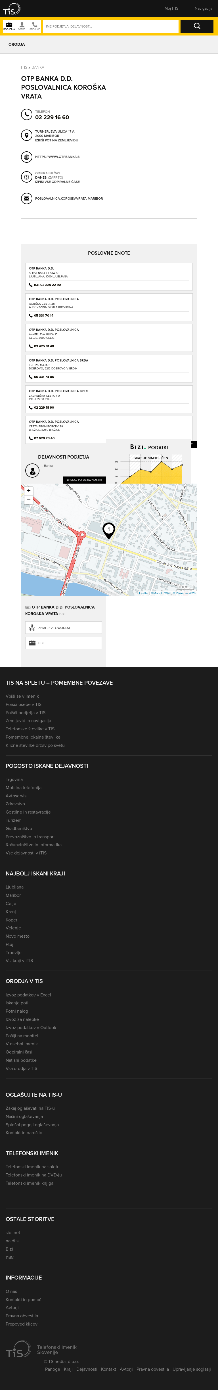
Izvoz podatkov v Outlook (31, 1027)
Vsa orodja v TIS (21, 1068)
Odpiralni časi (19, 1052)
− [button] (29, 500)
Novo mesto (18, 936)
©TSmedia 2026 (184, 593)
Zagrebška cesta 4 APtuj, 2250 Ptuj (44, 397)
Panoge (52, 1369)
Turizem (14, 820)
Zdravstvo (15, 803)
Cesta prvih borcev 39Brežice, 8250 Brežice (46, 428)
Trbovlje (14, 952)
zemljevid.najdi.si (54, 627)
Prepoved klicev (21, 1324)
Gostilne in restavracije (28, 812)
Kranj (11, 911)
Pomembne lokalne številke (33, 737)
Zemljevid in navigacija (28, 720)
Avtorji (12, 1307)
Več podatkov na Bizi (171, 547)
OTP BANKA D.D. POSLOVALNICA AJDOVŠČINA (54, 300)
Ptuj (9, 944)
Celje (11, 903)
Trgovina (14, 779)
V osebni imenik (22, 1043)
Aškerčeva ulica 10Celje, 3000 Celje (43, 336)
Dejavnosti (86, 1369)
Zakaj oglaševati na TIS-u (30, 1108)
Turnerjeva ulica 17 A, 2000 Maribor (55, 133)
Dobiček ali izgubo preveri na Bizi (135, 529)
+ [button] (29, 491)
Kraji (68, 1369)
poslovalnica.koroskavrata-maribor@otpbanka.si (81, 198)
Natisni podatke (21, 1060)
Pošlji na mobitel (22, 1035)
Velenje (13, 928)
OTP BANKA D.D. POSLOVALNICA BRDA (58, 360)
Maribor (13, 895)
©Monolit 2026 (161, 593)
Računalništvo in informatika (34, 844)
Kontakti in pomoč (23, 1299)
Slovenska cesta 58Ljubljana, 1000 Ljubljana (48, 275)
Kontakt (108, 1369)
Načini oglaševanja (24, 1116)
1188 (10, 1257)
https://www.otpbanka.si (57, 156)
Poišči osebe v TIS (23, 704)
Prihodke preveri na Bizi (167, 518)
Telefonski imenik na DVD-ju (34, 1175)
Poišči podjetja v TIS (25, 712)
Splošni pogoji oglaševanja (32, 1124)
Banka (38, 67)
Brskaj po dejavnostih (84, 480)
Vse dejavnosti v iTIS (26, 853)
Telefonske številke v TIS (30, 729)
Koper (11, 920)
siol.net (13, 1232)
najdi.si (13, 1241)
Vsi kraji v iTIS (19, 960)
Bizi (41, 643)
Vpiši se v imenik (22, 696)
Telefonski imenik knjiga (29, 1183)
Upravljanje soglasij (192, 1369)
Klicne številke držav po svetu (35, 745)
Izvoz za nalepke (22, 1019)
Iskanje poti (17, 1003)
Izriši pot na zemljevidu (56, 140)
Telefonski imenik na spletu (33, 1166)
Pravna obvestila (22, 1315)
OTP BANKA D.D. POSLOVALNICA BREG (58, 390)
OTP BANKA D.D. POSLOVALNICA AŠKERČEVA (54, 331)
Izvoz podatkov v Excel (28, 995)
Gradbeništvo (19, 828)
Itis (24, 67)
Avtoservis (16, 796)
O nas (11, 1291)
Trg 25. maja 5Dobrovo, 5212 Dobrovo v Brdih (53, 367)
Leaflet (143, 593)
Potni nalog (17, 1011)
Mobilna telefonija (23, 787)
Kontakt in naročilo (24, 1132)
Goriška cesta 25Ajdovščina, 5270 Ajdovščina (51, 305)
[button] (15, 8)
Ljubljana (15, 887)
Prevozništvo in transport (30, 836)
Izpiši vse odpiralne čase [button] (57, 182)
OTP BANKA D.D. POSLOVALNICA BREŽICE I (54, 423)
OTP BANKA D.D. (41, 268)
